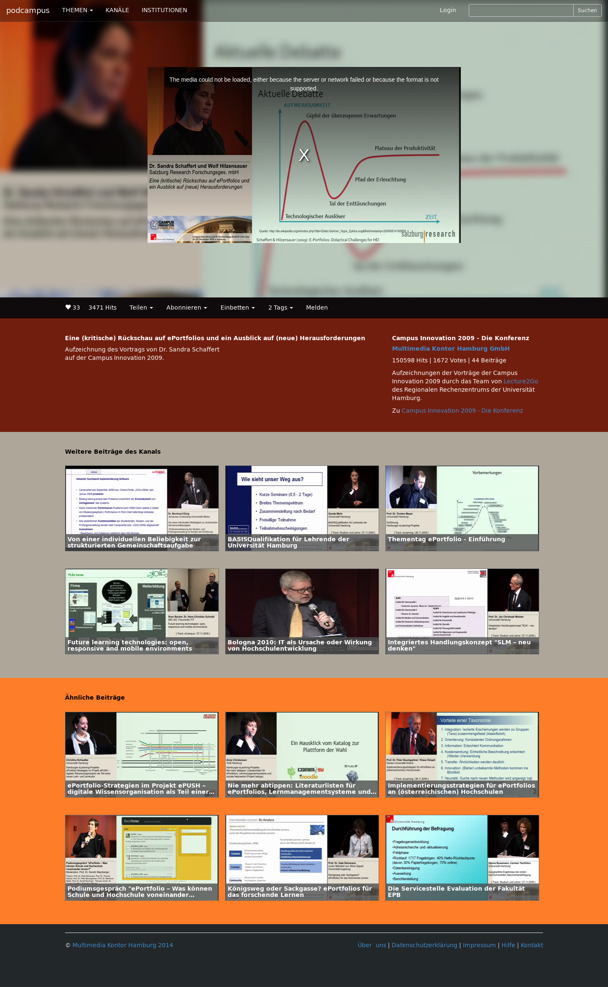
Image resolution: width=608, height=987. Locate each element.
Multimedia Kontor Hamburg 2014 (123, 945)
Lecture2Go (521, 381)
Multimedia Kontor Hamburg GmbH (451, 348)
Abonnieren (186, 307)
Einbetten (238, 307)
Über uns (372, 945)
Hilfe (508, 945)
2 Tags (280, 307)
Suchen (587, 10)
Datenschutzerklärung (424, 945)
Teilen (141, 307)
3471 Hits (102, 307)
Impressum (479, 945)
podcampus (27, 10)
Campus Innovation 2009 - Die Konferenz (462, 410)
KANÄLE (117, 10)
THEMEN (77, 10)
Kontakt (532, 945)
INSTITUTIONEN (164, 10)
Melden (317, 307)
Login (448, 10)
